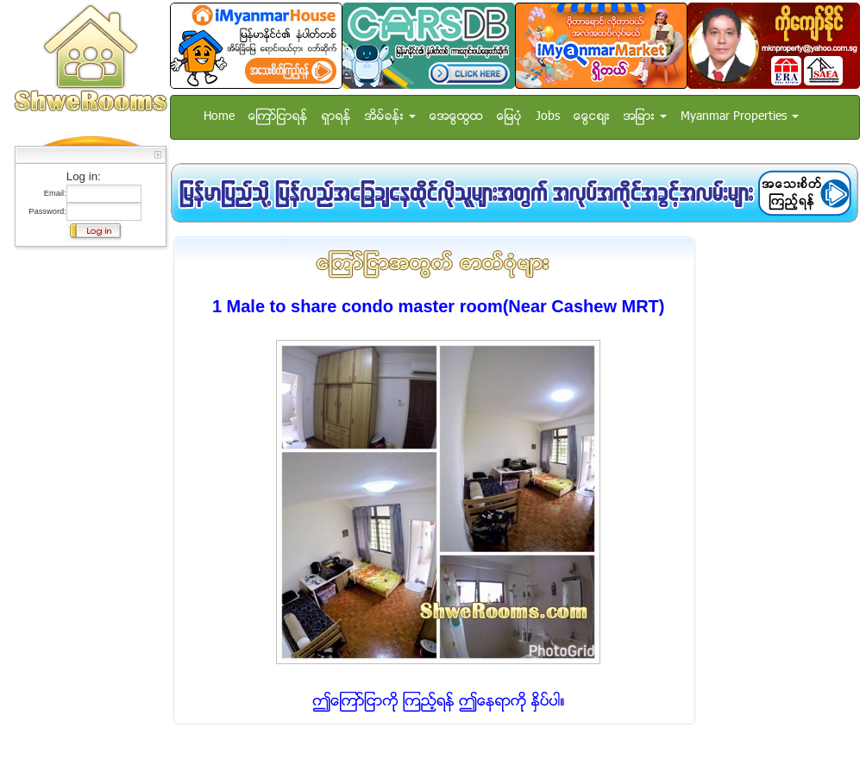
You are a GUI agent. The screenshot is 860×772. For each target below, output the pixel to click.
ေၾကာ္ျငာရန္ (278, 117)
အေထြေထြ (456, 117)
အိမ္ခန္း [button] (390, 117)
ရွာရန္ (336, 117)
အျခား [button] (645, 117)
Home (219, 117)
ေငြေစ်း (592, 117)
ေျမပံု (509, 117)
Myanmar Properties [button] (740, 117)
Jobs (548, 117)
